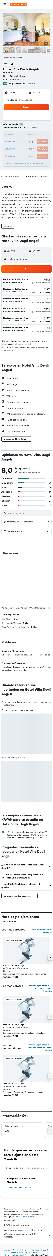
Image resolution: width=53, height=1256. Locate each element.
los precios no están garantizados (24, 1217)
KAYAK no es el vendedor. (28, 1225)
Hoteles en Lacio (32, 1252)
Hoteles (25, 1250)
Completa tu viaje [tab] (14, 1168)
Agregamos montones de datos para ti (28, 1230)
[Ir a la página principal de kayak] (18, 4)
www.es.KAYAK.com (11, 1250)
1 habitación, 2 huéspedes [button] (19, 99)
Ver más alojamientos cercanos (42, 930)
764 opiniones (28, 83)
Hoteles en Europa (39, 1250)
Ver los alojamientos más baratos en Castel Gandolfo (40, 988)
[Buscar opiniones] (28, 513)
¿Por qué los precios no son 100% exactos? (28, 1235)
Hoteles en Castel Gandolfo (20, 1187)
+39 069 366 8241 (12, 79)
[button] (5, 4)
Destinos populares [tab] (37, 1168)
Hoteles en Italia (16, 1252)
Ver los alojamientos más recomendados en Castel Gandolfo (40, 1047)
